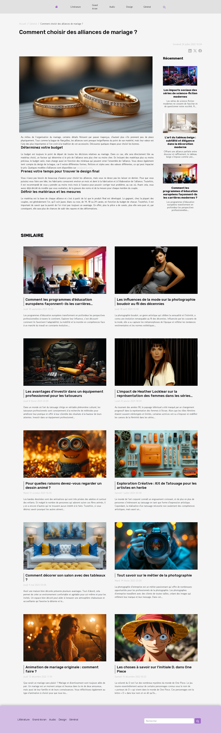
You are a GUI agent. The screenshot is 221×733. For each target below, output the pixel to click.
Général (147, 6)
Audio (112, 6)
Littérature (75, 6)
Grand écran (95, 6)
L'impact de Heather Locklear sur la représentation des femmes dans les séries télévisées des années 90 (153, 395)
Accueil (22, 23)
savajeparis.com (84, 167)
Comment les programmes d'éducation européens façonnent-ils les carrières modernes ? (180, 192)
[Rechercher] (169, 721)
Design (129, 6)
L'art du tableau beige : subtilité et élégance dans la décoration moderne (180, 142)
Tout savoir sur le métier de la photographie (154, 575)
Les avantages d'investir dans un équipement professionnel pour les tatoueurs (64, 393)
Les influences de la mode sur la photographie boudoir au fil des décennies (156, 301)
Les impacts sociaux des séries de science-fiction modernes (180, 93)
